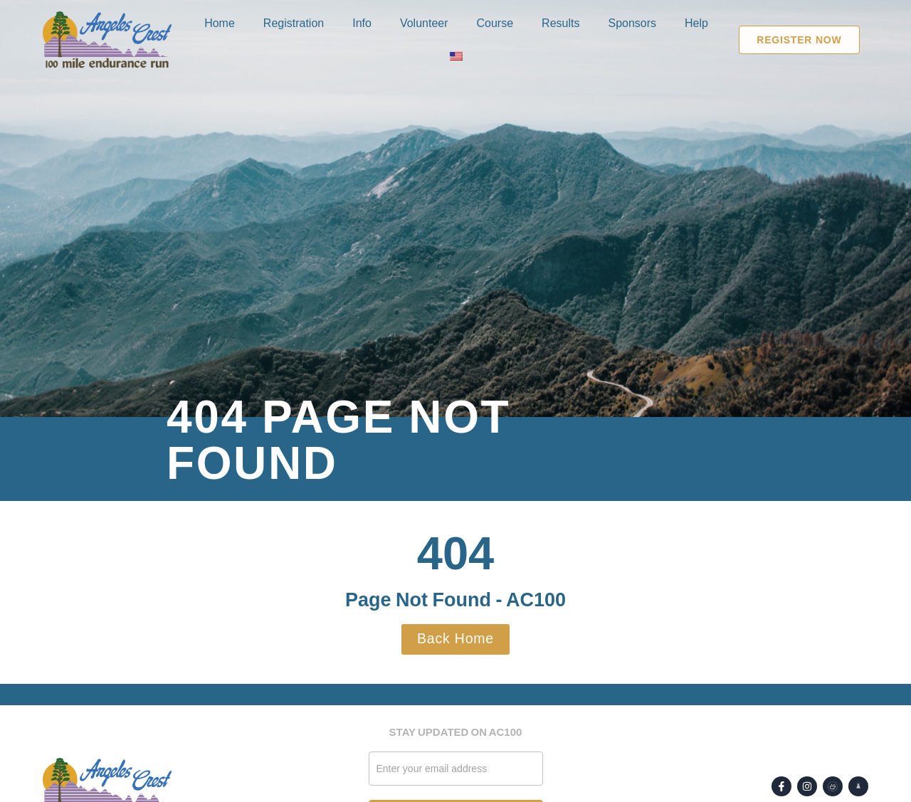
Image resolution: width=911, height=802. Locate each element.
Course (495, 23)
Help (696, 23)
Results (560, 23)
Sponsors (632, 23)
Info (362, 23)
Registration (293, 23)
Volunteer (424, 23)
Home (219, 23)
